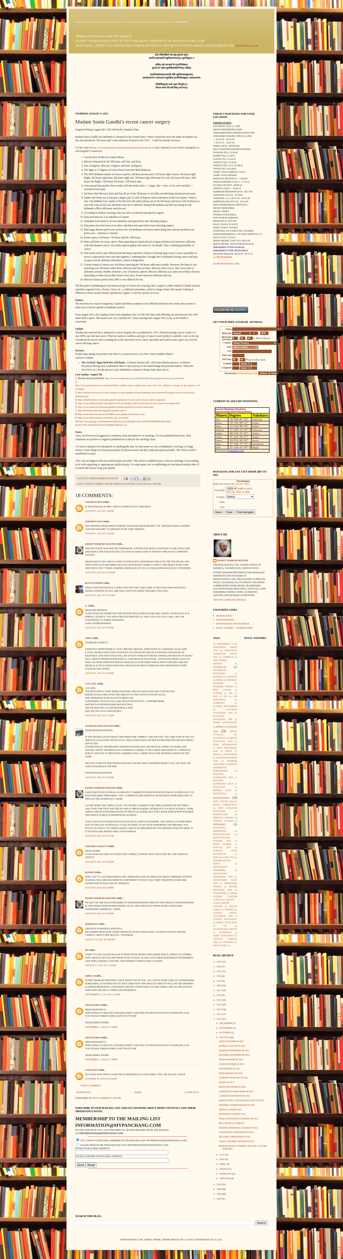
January (225, 1178)
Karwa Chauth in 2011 (232, 1046)
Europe (217, 693)
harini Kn (91, 924)
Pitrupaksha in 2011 (231, 1073)
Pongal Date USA (223, 857)
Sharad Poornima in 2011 (234, 1050)
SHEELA (89, 976)
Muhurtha (219, 793)
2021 (219, 971)
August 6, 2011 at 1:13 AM (99, 715)
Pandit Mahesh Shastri (100, 544)
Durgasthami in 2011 (231, 1064)
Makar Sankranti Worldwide (225, 767)
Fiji (225, 696)
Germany (219, 703)
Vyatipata (228, 942)
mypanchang (224, 616)
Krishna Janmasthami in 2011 (237, 1105)
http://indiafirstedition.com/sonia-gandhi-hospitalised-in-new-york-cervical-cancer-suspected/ (121, 400)
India (229, 751)
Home (137, 1092)
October (225, 1032)
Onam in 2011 (226, 1082)
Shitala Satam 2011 (230, 1109)
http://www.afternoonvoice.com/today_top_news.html (103, 418)
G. (86, 606)
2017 (219, 990)
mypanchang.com (247, 46)
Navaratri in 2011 (229, 1068)
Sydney (229, 909)
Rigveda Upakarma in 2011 (235, 1137)
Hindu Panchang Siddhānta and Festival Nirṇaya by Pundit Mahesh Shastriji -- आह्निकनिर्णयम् (131, 22)
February (225, 1174)
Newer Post (83, 1092)
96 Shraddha (221, 644)
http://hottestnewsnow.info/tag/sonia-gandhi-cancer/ (102, 410)
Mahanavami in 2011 (231, 1059)
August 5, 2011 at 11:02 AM (100, 595)
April (223, 1164)
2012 (219, 1014)
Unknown (91, 1070)
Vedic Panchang (223, 935)
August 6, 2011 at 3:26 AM (99, 777)
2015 (219, 1000)
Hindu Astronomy (225, 722)
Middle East (222, 790)
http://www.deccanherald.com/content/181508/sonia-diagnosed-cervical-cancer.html (144, 378)
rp (86, 950)
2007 (219, 1198)
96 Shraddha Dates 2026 (225, 647)
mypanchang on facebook (232, 623)
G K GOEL (90, 683)
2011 (219, 1019)
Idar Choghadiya (225, 744)
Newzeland (220, 814)
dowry (89, 872)
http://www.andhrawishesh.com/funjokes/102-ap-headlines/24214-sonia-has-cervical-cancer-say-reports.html (129, 403)
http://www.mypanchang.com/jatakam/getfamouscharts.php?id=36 (124, 147)
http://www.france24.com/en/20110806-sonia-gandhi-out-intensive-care (111, 414)
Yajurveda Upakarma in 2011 (236, 1132)
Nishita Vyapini (223, 821)
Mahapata (230, 754)
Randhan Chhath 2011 (232, 1114)
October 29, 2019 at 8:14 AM (101, 1079)
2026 (219, 961)
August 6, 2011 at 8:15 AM (99, 836)
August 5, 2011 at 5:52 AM (99, 533)
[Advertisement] (226, 285)
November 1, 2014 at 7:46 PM (101, 1027)
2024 (219, 966)
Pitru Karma (222, 844)
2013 (219, 1009)
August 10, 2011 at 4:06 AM (100, 939)
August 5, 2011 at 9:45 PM (99, 673)
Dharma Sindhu (223, 686)
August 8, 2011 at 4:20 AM (99, 862)
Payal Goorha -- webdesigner (234, 628)
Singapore (219, 893)
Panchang (219, 824)
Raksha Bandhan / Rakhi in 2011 (238, 1128)
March (224, 1169)
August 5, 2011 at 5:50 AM (99, 511)
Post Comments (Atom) (107, 1098)
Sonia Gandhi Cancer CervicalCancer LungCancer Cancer (123, 484)
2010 (219, 1184)
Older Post (192, 1092)
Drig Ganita (222, 690)
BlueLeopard (94, 583)
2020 (219, 976)
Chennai (232, 676)
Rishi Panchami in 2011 (232, 1087)
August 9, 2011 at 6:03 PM (99, 913)
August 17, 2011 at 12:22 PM (100, 965)
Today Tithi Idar (226, 922)
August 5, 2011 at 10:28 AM (100, 572)
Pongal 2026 (222, 847)
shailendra (92, 1005)
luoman (189, 1239)
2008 (219, 1194)
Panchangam (221, 834)
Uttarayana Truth (225, 929)
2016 (219, 995)
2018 (219, 985)
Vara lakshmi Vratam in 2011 (237, 1141)
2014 (219, 1004)
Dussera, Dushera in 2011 (234, 1055)
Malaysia (219, 787)
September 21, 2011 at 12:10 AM (102, 994)
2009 (219, 1189)
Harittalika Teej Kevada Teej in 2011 (241, 1100)
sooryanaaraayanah (99, 726)
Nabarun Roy (93, 502)
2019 (219, 981)
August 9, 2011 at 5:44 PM (99, 887)
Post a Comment (91, 1085)
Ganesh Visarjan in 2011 (233, 1077)
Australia (219, 667)
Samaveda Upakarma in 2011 (236, 1091)
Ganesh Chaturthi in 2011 (234, 1096)
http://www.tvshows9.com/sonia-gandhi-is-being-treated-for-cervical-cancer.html (116, 407)
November (226, 1028)
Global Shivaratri (225, 706)
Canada (218, 676)
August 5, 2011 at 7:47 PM (99, 627)
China (219, 680)
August (224, 1037)
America (228, 657)
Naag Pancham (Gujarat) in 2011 (238, 1118)
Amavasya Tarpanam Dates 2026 (225, 653)
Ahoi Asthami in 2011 (231, 1041)
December (226, 1023)
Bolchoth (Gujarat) (231, 1123)
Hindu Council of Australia (225, 734)
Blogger (216, 1239)
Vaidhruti (225, 932)
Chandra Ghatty (96, 846)
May (222, 1159)
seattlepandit (225, 620)
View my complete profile (229, 600)
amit (88, 638)
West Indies (220, 945)
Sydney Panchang (225, 919)
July (222, 1154)
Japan (216, 754)
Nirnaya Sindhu (223, 817)
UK (225, 926)
